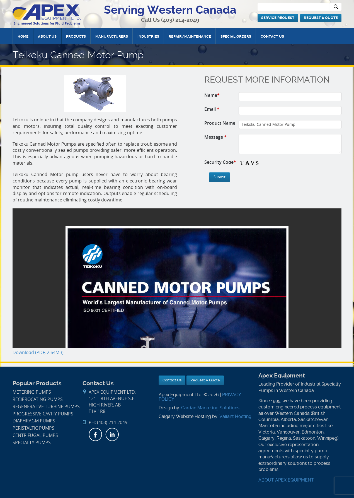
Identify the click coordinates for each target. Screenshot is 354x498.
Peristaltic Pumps (33, 428)
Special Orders (235, 36)
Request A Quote (321, 18)
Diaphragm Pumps (34, 421)
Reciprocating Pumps (38, 399)
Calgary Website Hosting (185, 416)
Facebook (95, 434)
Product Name (219, 123)
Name (212, 95)
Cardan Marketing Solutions (210, 407)
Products (76, 36)
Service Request (277, 18)
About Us (47, 36)
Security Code (220, 162)
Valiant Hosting (235, 416)
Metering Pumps (32, 392)
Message (215, 137)
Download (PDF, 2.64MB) (38, 352)
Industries (148, 36)
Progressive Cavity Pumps (43, 414)
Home (23, 36)
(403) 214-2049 (180, 20)
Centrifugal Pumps (35, 435)
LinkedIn (112, 434)
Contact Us (272, 36)
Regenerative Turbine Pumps (46, 406)
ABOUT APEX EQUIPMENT (286, 480)
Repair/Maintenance (190, 36)
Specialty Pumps (32, 442)
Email (211, 109)
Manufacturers (111, 36)
